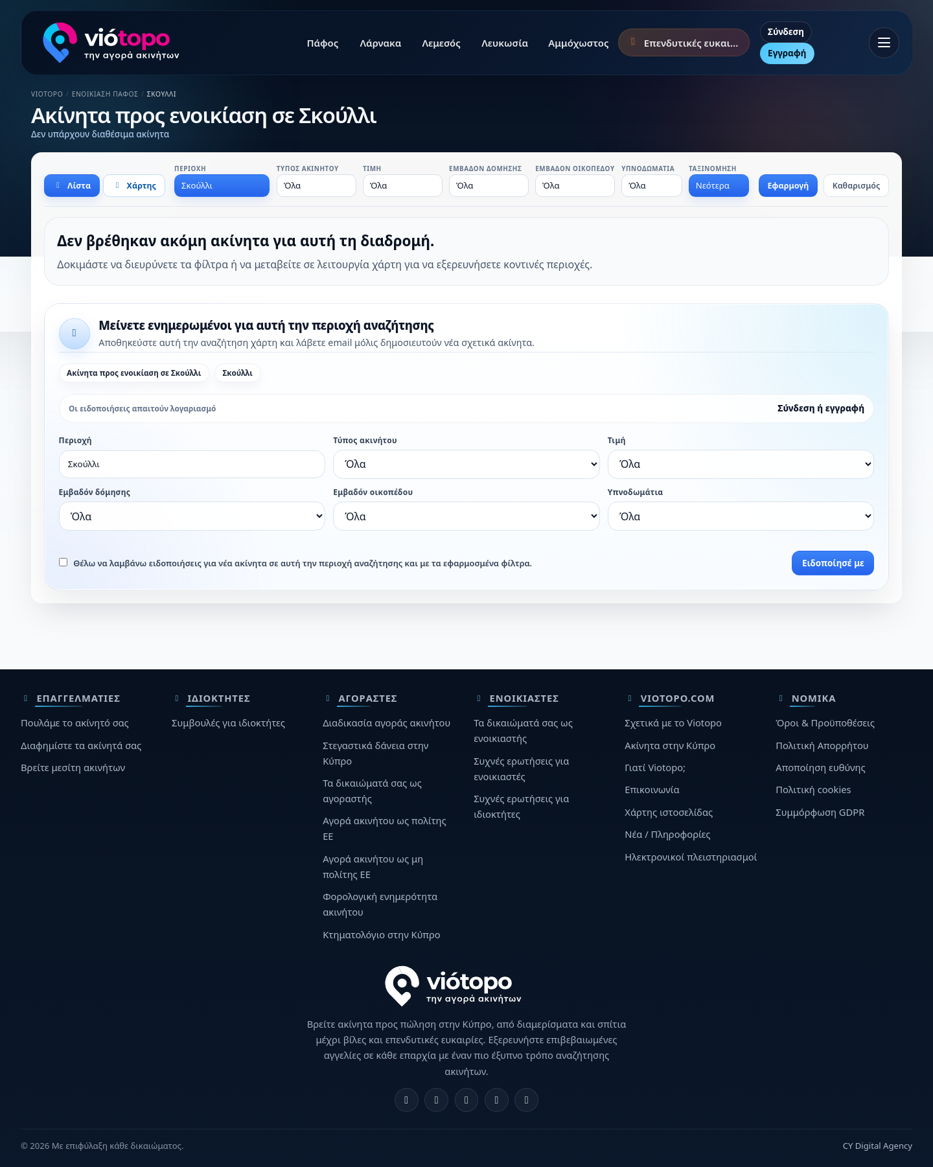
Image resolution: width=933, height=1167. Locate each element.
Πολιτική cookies (813, 789)
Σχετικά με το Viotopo (673, 722)
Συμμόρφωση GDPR (820, 811)
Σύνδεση (786, 32)
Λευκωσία (504, 42)
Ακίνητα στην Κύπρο (670, 745)
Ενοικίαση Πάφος (105, 93)
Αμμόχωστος (578, 42)
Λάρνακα (381, 42)
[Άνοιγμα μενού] (884, 42)
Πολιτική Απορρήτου (822, 745)
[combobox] (222, 185)
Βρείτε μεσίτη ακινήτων (73, 767)
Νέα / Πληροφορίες (667, 833)
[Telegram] (497, 1100)
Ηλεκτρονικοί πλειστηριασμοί (691, 856)
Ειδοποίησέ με (833, 563)
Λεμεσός (441, 42)
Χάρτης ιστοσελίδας (669, 811)
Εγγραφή (787, 53)
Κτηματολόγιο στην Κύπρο (382, 934)
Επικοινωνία (652, 789)
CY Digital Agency (877, 1145)
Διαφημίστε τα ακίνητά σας (81, 745)
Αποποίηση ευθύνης (820, 767)
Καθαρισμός (857, 185)
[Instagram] (436, 1100)
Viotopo (47, 93)
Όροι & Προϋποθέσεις (825, 722)
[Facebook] (407, 1100)
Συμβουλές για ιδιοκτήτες (228, 722)
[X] (467, 1100)
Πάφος (322, 42)
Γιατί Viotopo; (655, 767)
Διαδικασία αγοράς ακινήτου (386, 722)
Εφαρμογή (788, 185)
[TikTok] (526, 1100)
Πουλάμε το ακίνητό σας (75, 722)
